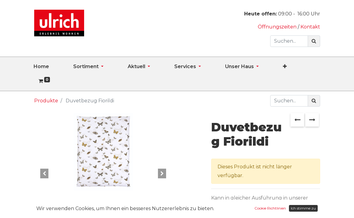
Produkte (46, 101)
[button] (297, 66)
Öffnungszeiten (278, 27)
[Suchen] (314, 41)
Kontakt (310, 27)
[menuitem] (53, 66)
